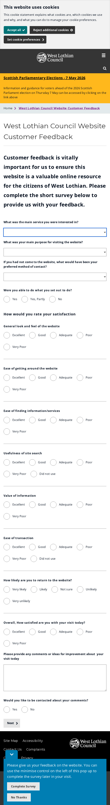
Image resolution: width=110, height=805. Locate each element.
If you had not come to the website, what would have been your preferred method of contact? (51, 264)
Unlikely (91, 589)
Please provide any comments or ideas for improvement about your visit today (54, 656)
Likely (43, 589)
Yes (14, 299)
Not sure (66, 589)
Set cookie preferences (23, 40)
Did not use (47, 474)
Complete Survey (23, 786)
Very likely (19, 589)
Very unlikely (21, 601)
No (60, 299)
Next (10, 723)
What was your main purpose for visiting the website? (43, 242)
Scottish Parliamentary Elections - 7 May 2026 (44, 77)
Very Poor (19, 347)
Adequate (66, 335)
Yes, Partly (37, 299)
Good (42, 335)
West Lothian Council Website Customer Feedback (59, 108)
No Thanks (19, 797)
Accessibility (33, 741)
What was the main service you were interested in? (41, 222)
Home (8, 108)
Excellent (18, 335)
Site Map (11, 741)
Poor (89, 335)
